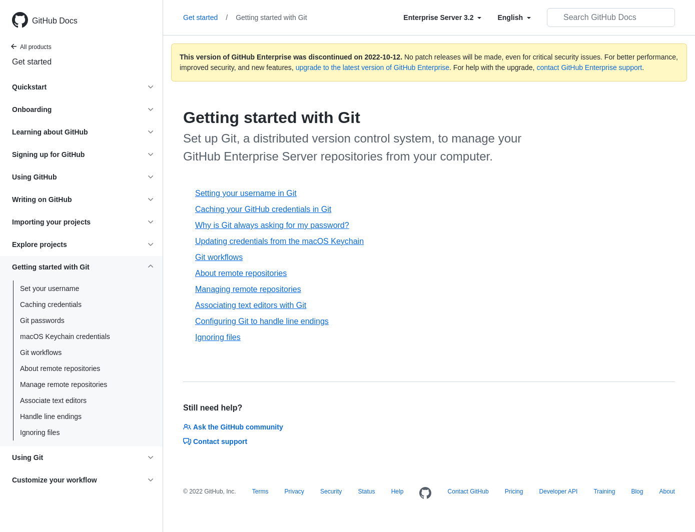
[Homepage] (425, 493)
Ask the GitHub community (233, 427)
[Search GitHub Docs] (611, 17)
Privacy (294, 491)
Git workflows (41, 352)
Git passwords (42, 320)
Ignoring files (40, 432)
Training (604, 491)
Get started (32, 62)
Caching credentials (51, 304)
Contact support (215, 442)
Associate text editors (53, 400)
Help (397, 491)
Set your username (49, 288)
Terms (260, 491)
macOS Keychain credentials (65, 336)
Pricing (514, 491)
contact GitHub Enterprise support (589, 68)
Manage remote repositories (63, 384)
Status (366, 491)
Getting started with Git (271, 18)
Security (331, 491)
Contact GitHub (468, 491)
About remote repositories (60, 368)
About (667, 491)
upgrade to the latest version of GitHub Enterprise (372, 68)
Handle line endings (51, 416)
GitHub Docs (55, 20)
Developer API (558, 491)
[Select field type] (442, 18)
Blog (637, 491)
